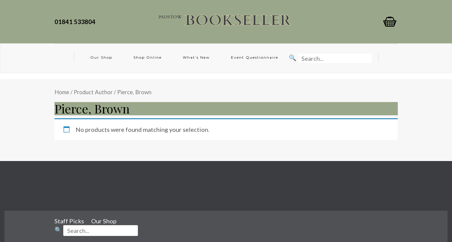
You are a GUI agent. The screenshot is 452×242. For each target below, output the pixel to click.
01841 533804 (76, 21)
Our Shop (101, 57)
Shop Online (147, 57)
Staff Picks (69, 221)
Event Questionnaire (254, 57)
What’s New (196, 57)
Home (62, 92)
